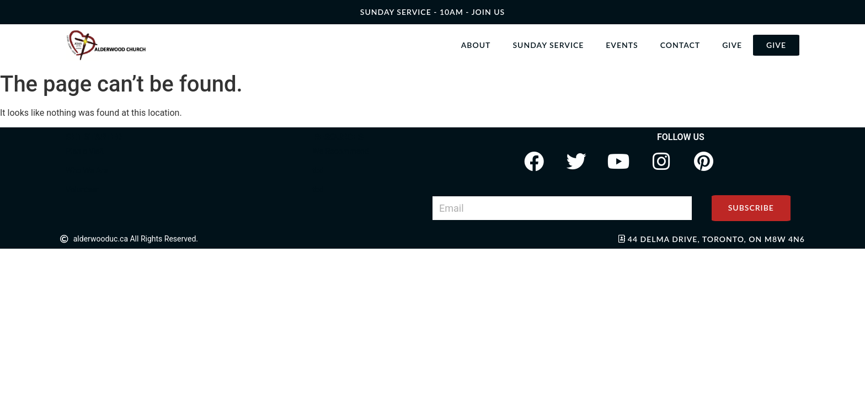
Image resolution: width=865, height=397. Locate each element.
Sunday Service (548, 45)
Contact (680, 45)
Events (622, 45)
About (476, 45)
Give (732, 45)
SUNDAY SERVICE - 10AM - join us (432, 12)
